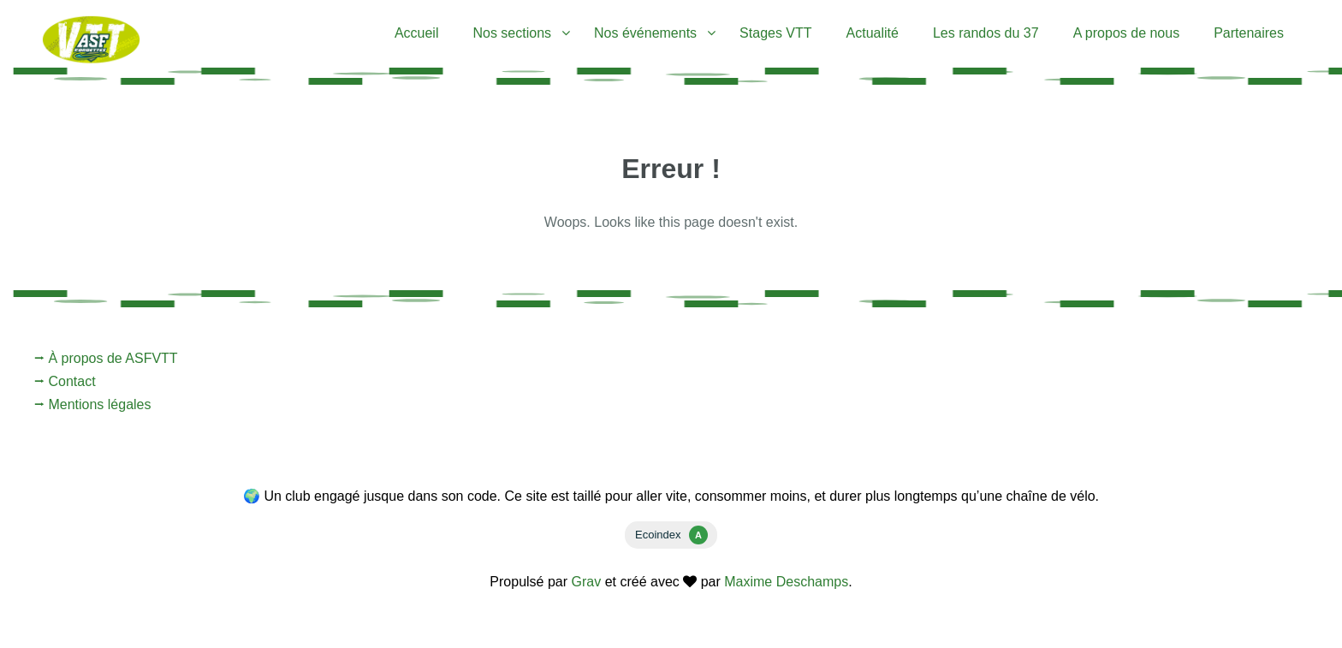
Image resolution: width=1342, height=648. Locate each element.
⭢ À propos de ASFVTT (106, 358)
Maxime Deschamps (786, 581)
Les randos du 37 (986, 33)
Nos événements (645, 33)
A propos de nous (1126, 33)
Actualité (872, 33)
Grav (587, 581)
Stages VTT (775, 33)
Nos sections (511, 33)
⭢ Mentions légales (92, 404)
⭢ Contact (65, 381)
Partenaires (1249, 33)
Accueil (417, 33)
